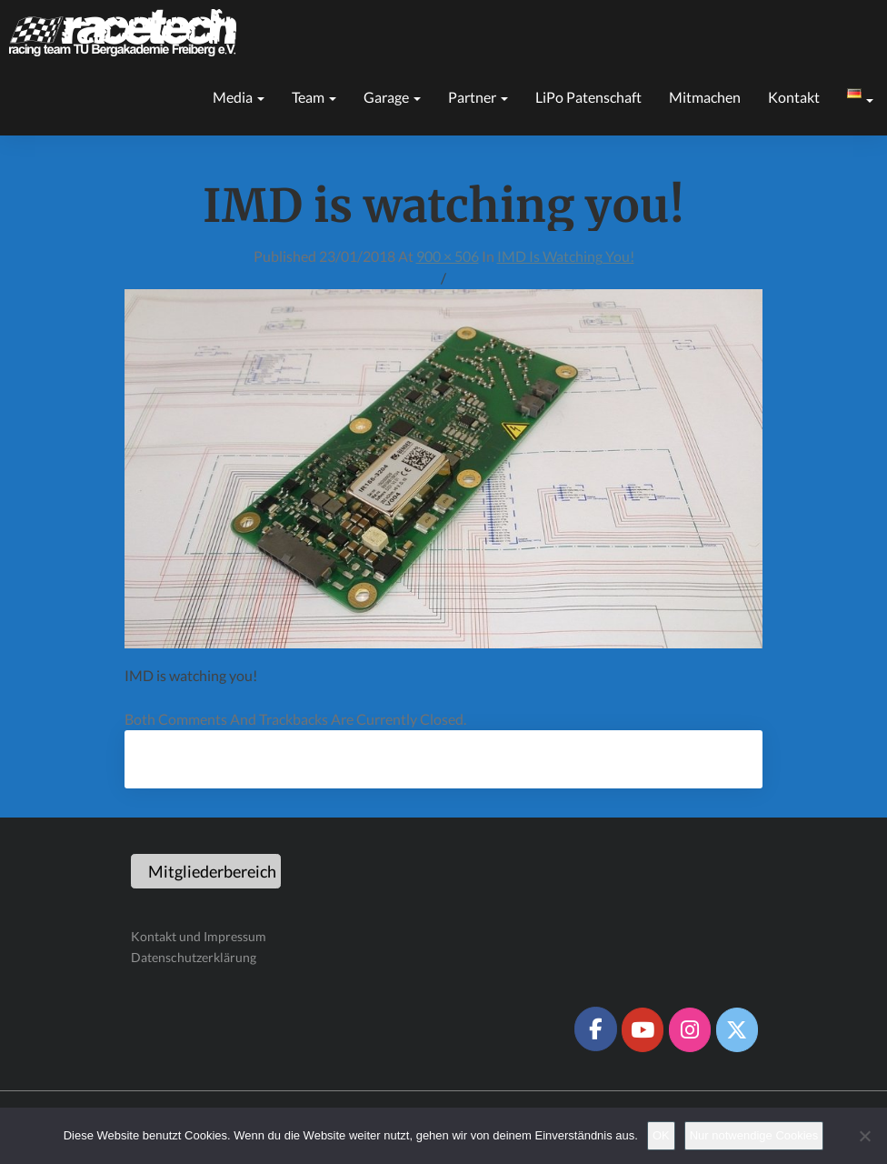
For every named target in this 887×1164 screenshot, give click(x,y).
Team (314, 96)
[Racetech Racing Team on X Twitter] (737, 1029)
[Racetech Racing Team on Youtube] (642, 1029)
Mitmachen (705, 96)
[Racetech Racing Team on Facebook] (595, 1028)
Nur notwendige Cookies (754, 1135)
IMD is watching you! (565, 256)
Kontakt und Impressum (198, 936)
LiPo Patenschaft (588, 96)
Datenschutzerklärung (193, 957)
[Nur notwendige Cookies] (864, 1136)
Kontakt (794, 96)
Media (238, 96)
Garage (392, 96)
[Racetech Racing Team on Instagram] (690, 1029)
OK (661, 1135)
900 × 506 (447, 256)
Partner (478, 96)
